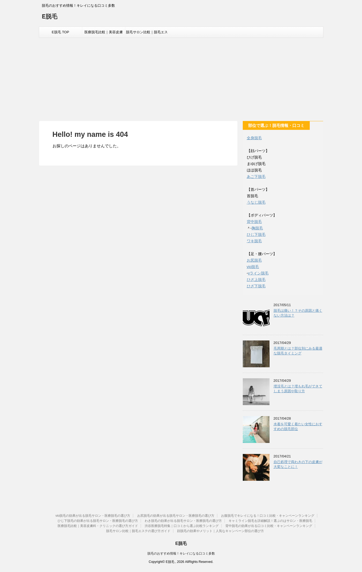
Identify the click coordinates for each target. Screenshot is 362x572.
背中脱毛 (254, 221)
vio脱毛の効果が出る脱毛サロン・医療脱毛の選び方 (92, 516)
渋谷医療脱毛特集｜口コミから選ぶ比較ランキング (182, 526)
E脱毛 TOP (60, 32)
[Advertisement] (181, 78)
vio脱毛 (253, 267)
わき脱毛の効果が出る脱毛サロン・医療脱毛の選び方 (183, 521)
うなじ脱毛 (256, 202)
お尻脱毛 (254, 260)
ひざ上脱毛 (256, 279)
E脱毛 (50, 17)
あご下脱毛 (256, 176)
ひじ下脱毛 (256, 234)
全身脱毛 (254, 138)
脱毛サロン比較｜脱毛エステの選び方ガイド (147, 34)
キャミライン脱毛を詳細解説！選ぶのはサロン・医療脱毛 (270, 521)
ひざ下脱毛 (256, 286)
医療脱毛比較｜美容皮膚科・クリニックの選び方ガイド (104, 34)
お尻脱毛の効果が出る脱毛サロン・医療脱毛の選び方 (175, 516)
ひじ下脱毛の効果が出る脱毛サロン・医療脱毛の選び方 (98, 521)
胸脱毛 (257, 228)
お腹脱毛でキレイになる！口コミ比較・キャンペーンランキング (267, 516)
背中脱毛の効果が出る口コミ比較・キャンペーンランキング (268, 526)
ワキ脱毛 (254, 241)
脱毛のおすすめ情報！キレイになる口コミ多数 (181, 553)
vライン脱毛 (258, 273)
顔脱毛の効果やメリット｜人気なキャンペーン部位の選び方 (220, 531)
